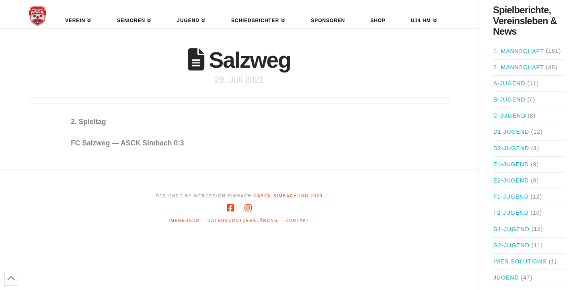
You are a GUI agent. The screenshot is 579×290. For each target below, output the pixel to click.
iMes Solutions (520, 261)
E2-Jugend (511, 180)
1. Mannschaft (518, 51)
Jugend (506, 277)
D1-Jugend (511, 131)
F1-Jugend (511, 196)
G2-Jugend (511, 245)
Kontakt (297, 220)
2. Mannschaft (518, 67)
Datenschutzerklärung (242, 220)
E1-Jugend (511, 164)
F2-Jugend (511, 212)
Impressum (185, 220)
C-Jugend (509, 115)
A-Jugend (509, 83)
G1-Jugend (511, 229)
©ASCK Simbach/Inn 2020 (288, 196)
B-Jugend (509, 99)
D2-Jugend (511, 148)
